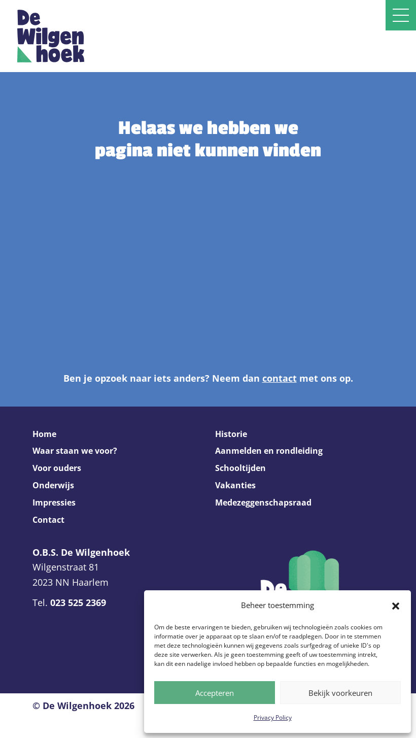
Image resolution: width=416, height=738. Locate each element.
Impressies (54, 502)
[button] (396, 605)
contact (279, 378)
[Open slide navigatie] (401, 15)
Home (44, 434)
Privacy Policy (273, 717)
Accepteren (214, 693)
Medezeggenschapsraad (263, 502)
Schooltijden (240, 468)
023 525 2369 (78, 602)
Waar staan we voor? (74, 450)
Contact (48, 519)
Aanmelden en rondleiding (269, 450)
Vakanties (235, 485)
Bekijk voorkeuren (340, 693)
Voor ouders (56, 468)
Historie (231, 434)
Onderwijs (53, 485)
